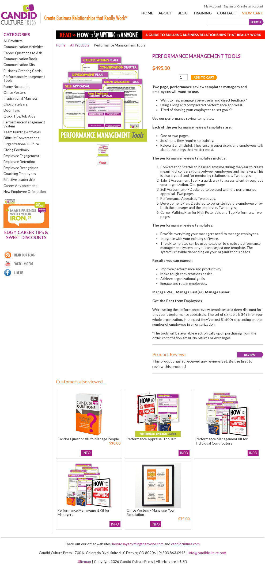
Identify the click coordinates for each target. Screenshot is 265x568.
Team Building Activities (22, 132)
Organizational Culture (21, 144)
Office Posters (14, 92)
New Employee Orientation (24, 191)
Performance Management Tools (24, 79)
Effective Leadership (19, 179)
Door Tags (11, 110)
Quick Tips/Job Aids (19, 116)
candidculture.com (185, 544)
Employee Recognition (20, 168)
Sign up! (26, 245)
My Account (212, 6)
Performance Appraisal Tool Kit (151, 439)
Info (86, 453)
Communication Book (20, 59)
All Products (12, 41)
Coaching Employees (19, 174)
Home (60, 45)
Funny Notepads (16, 86)
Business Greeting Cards (22, 71)
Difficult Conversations (21, 138)
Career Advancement (20, 186)
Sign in (228, 6)
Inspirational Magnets (20, 98)
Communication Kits (19, 65)
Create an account (250, 6)
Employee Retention (19, 161)
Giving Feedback (16, 150)
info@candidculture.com (207, 553)
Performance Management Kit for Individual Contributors (222, 441)
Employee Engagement (21, 156)
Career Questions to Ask (22, 53)
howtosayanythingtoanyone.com (138, 544)
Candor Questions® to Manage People (88, 439)
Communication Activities (23, 47)
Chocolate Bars (15, 104)
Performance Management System (24, 124)
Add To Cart (106, 453)
